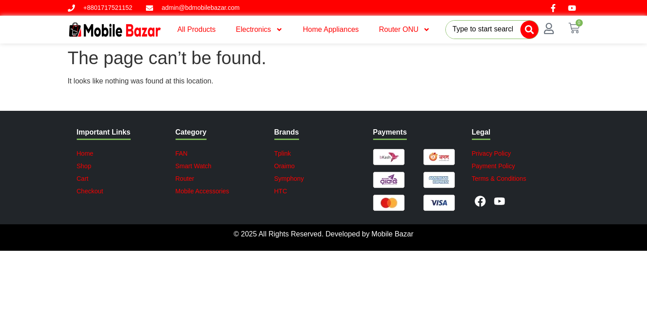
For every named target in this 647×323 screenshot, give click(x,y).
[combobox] (483, 30)
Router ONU (404, 30)
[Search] (529, 30)
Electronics (259, 30)
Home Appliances (331, 29)
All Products (196, 29)
